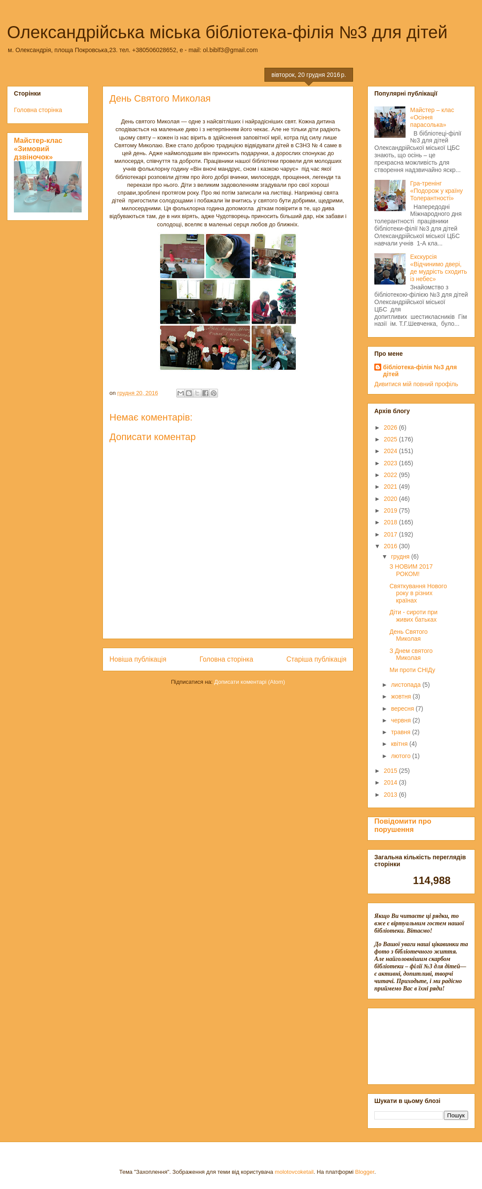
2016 (391, 546)
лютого (401, 755)
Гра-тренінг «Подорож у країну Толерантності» (436, 191)
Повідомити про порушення (402, 825)
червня (402, 720)
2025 (391, 439)
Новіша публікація (137, 659)
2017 (391, 534)
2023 (391, 463)
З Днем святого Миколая (411, 654)
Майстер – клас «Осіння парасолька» (432, 117)
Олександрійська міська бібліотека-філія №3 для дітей (227, 32)
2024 (391, 450)
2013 (391, 794)
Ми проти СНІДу (412, 669)
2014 (391, 782)
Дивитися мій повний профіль (416, 384)
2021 (391, 486)
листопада (406, 684)
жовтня (402, 696)
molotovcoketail (294, 1172)
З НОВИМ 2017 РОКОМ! (411, 570)
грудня (401, 556)
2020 (391, 498)
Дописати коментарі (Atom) (249, 682)
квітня (400, 743)
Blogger (364, 1172)
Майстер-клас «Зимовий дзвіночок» (38, 148)
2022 (391, 474)
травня (401, 732)
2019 (391, 510)
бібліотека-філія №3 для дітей (420, 371)
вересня (403, 708)
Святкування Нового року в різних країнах (418, 593)
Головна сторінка (227, 659)
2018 (391, 522)
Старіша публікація (317, 659)
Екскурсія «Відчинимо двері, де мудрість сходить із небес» (438, 267)
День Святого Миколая (409, 635)
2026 (391, 427)
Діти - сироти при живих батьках (414, 616)
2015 (391, 770)
